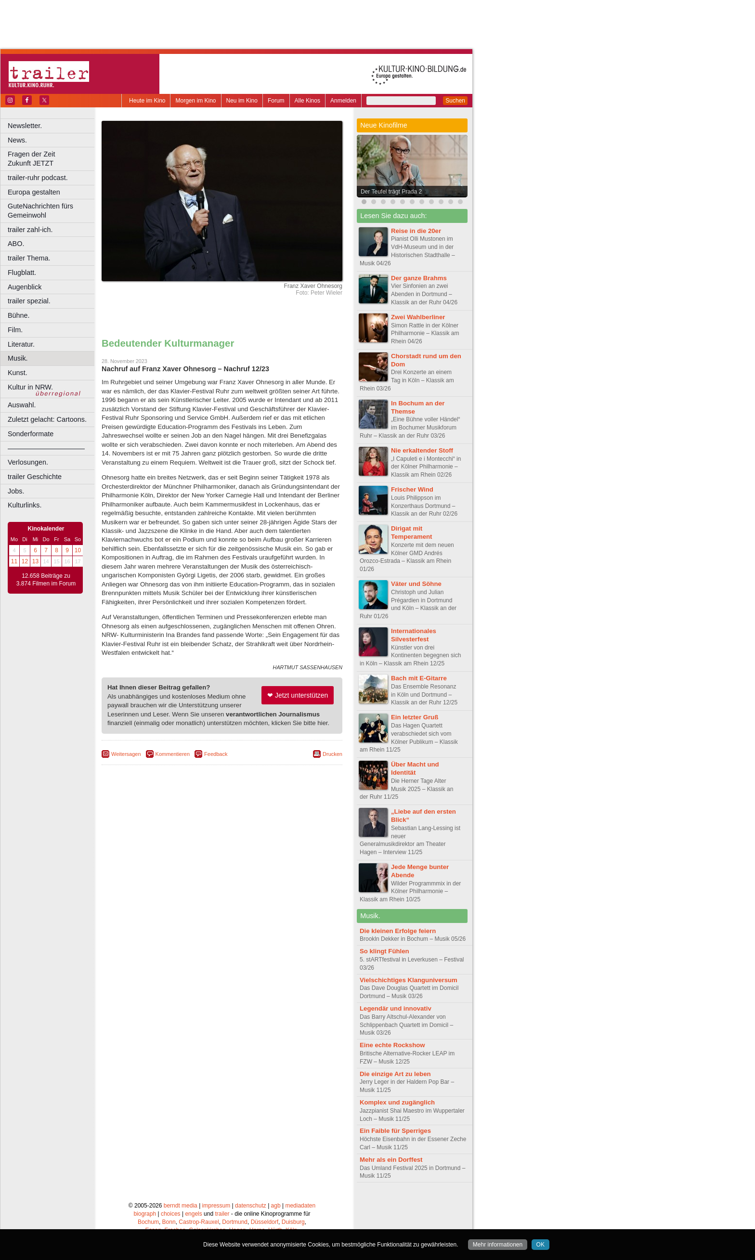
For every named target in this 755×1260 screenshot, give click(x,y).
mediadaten (300, 1205)
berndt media (180, 1205)
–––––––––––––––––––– (46, 448)
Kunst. (17, 373)
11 (14, 561)
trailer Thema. (29, 258)
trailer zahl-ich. (30, 230)
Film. (15, 330)
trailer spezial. (29, 301)
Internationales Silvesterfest (413, 635)
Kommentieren (173, 754)
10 (78, 550)
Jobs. (16, 491)
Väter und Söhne (416, 583)
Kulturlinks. (24, 505)
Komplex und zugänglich (397, 1102)
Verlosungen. (28, 462)
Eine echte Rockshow (392, 1045)
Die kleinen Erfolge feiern (398, 931)
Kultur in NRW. (30, 387)
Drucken (332, 754)
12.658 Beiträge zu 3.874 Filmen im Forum (46, 579)
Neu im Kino (242, 100)
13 (35, 561)
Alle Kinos (307, 100)
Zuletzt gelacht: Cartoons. (47, 419)
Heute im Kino (147, 100)
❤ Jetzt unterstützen (297, 695)
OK (540, 1244)
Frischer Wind (412, 489)
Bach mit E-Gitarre (419, 678)
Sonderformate (30, 434)
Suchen (455, 100)
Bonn (169, 1222)
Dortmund (234, 1222)
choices (171, 1213)
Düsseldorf (264, 1222)
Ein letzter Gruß (414, 717)
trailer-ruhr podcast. (38, 178)
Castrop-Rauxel (199, 1222)
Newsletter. (25, 126)
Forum (276, 100)
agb (276, 1205)
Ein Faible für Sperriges (395, 1130)
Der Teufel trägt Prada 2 (391, 191)
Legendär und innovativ (395, 1008)
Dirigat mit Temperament (411, 532)
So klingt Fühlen (384, 951)
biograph (144, 1213)
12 (25, 561)
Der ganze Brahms (419, 278)
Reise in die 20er (416, 230)
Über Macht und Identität (415, 768)
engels (193, 1213)
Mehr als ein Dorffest (391, 1159)
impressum (216, 1205)
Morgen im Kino (195, 100)
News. (17, 140)
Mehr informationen (497, 1244)
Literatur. (21, 344)
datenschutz (250, 1205)
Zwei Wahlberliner (418, 317)
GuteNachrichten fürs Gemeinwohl (40, 210)
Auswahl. (22, 405)
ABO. (16, 243)
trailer (222, 1213)
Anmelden (343, 100)
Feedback (215, 754)
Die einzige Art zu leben (395, 1074)
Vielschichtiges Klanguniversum (408, 980)
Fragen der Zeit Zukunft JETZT (52, 158)
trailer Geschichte (35, 477)
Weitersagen (126, 754)
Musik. (18, 358)
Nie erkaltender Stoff (422, 450)
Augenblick (24, 287)
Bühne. (19, 315)
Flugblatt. (22, 272)
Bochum (148, 1222)
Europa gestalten (34, 192)
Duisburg (293, 1222)
